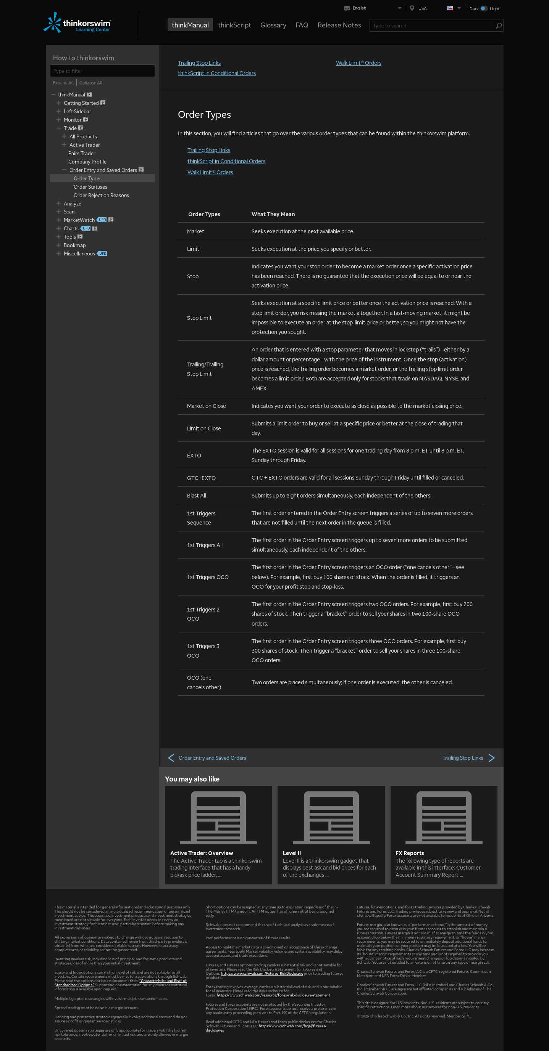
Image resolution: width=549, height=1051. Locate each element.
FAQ (301, 24)
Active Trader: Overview (201, 852)
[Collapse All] (90, 82)
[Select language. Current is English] (374, 8)
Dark (474, 8)
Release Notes (339, 24)
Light (494, 8)
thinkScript (234, 24)
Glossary (273, 24)
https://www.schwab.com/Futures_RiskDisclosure (262, 973)
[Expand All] (63, 82)
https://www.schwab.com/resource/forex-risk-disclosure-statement (273, 994)
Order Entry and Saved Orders (206, 757)
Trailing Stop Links (199, 62)
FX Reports (410, 852)
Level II (292, 852)
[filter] (102, 70)
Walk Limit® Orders (358, 62)
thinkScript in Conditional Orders (217, 72)
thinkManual (190, 24)
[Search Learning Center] (433, 25)
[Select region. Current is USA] (435, 8)
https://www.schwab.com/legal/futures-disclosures (266, 1027)
